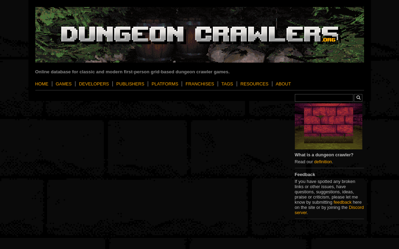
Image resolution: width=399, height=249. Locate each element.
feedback (343, 202)
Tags (227, 83)
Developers (94, 83)
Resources (255, 83)
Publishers (130, 83)
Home (41, 83)
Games (64, 83)
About (283, 83)
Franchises (199, 83)
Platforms (165, 83)
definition (323, 161)
